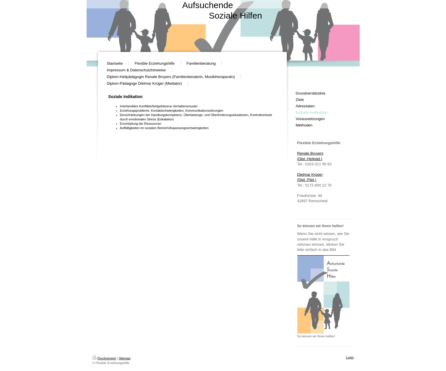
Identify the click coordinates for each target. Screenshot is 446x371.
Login (350, 357)
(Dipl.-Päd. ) (306, 180)
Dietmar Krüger (310, 174)
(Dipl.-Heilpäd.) (310, 159)
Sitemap (124, 358)
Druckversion (104, 358)
